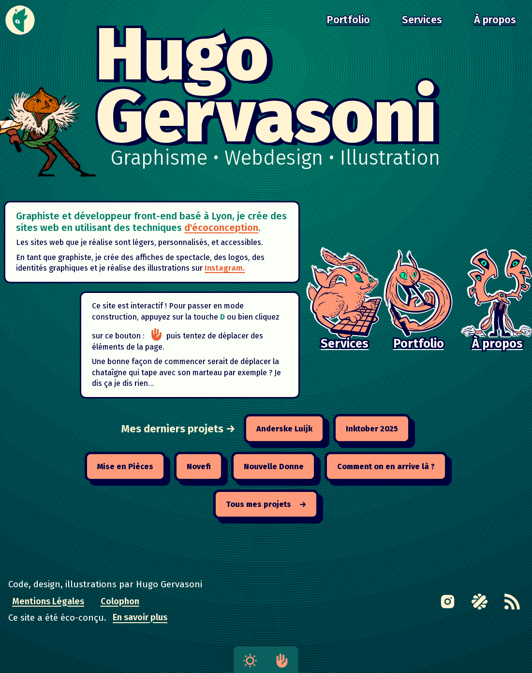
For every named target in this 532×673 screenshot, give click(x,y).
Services (422, 20)
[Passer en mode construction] (158, 340)
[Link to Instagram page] (448, 602)
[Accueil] (20, 20)
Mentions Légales (48, 601)
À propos (495, 20)
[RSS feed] (512, 602)
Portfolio (348, 20)
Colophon (120, 601)
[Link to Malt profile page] (480, 602)
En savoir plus (140, 617)
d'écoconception (246, 228)
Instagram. (236, 271)
